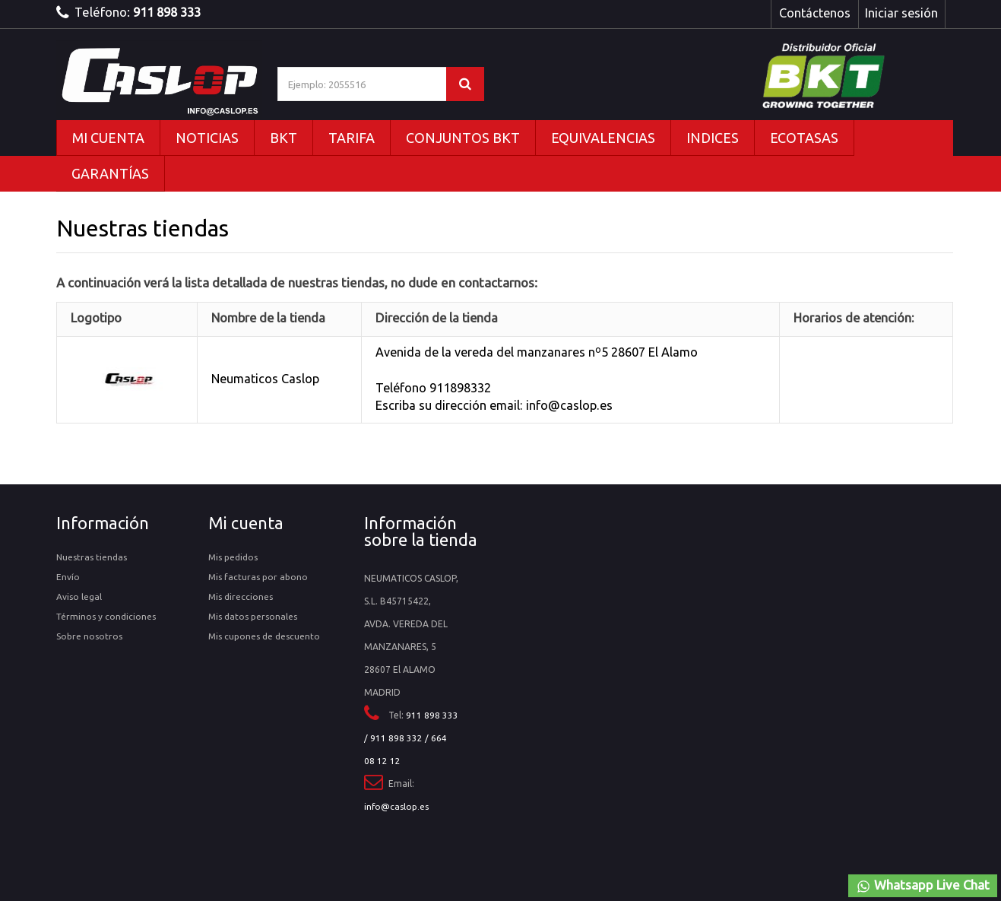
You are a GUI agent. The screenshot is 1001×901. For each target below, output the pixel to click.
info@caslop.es (396, 806)
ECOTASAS (804, 137)
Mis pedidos (233, 557)
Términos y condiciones (106, 616)
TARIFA (351, 137)
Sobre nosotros (89, 636)
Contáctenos (815, 13)
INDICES (712, 137)
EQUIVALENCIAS (603, 137)
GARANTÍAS (110, 173)
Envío (68, 577)
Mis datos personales (252, 616)
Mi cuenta (246, 523)
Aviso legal (79, 596)
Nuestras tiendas (91, 557)
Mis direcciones (240, 596)
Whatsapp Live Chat (923, 885)
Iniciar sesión (901, 13)
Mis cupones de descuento (264, 636)
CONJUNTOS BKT (463, 137)
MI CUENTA (108, 137)
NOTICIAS (207, 137)
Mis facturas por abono (258, 577)
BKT (283, 137)
